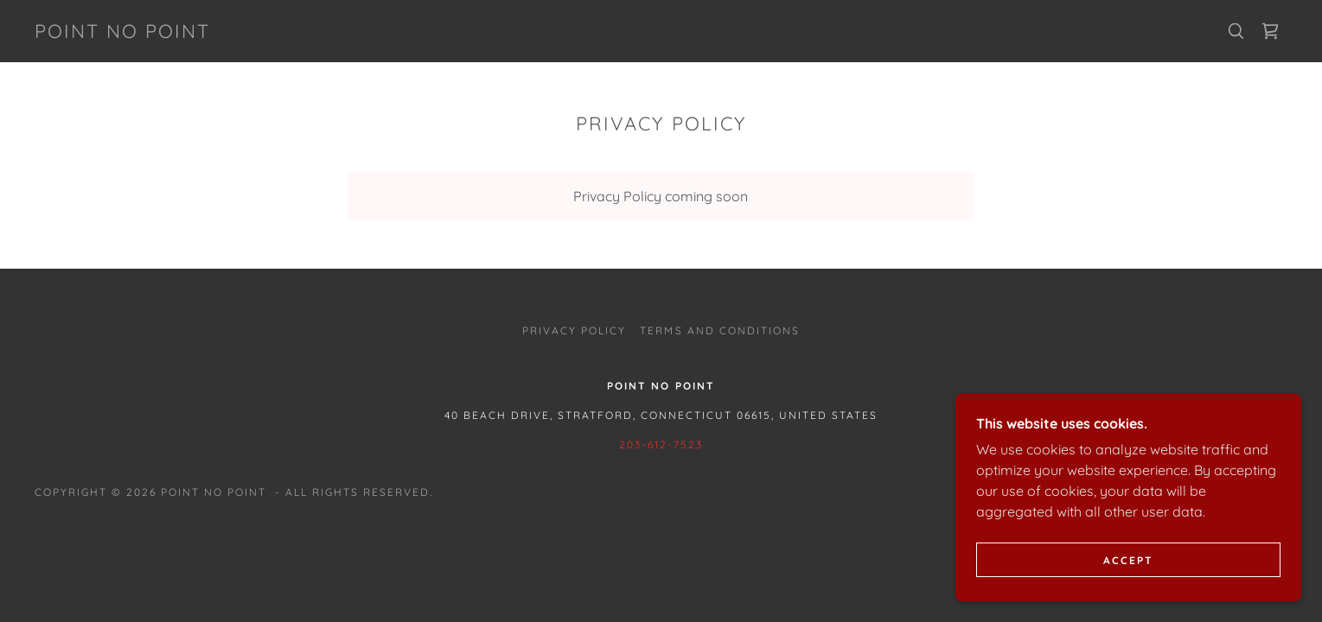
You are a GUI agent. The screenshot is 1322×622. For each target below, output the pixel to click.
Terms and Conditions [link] (719, 330)
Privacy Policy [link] (574, 330)
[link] (122, 32)
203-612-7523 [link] (661, 444)
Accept (1128, 560)
